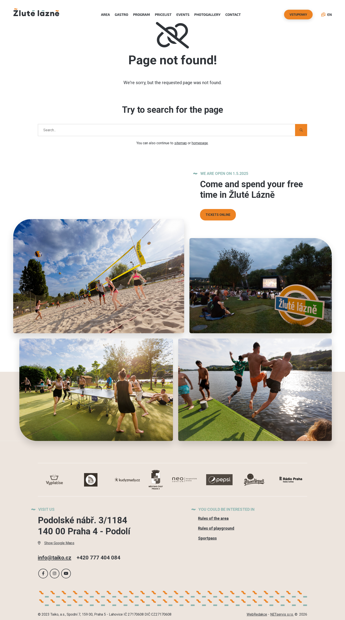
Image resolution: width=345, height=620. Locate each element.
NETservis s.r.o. (282, 614)
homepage (200, 143)
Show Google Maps (56, 543)
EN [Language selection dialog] (326, 14)
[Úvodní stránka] (36, 14)
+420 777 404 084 (98, 558)
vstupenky (298, 14)
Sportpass (207, 538)
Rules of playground (216, 528)
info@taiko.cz (54, 558)
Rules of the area (213, 518)
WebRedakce (257, 614)
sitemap (180, 143)
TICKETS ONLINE (218, 215)
